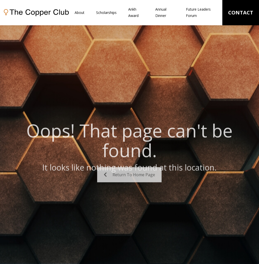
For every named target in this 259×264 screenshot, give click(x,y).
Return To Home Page (129, 180)
